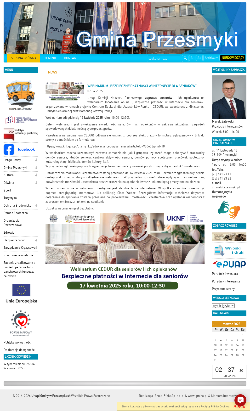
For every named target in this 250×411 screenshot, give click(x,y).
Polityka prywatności (17, 342)
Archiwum (211, 58)
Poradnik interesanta (226, 281)
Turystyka (10, 198)
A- (192, 58)
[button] (36, 160)
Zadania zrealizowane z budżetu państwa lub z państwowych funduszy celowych (19, 269)
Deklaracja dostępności (19, 350)
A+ (199, 58)
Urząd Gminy (12, 160)
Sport (7, 190)
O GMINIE (50, 58)
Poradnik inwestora (225, 274)
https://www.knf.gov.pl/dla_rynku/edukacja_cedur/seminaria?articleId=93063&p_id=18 (105, 146)
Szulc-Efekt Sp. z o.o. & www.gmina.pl (181, 396)
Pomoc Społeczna (16, 213)
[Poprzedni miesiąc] (214, 324)
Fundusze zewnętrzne (18, 255)
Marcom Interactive (224, 396)
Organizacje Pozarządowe (13, 223)
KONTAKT (71, 58)
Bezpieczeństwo (14, 240)
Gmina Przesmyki (15, 167)
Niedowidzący (233, 58)
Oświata (9, 183)
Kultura (9, 175)
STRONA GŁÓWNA (23, 58)
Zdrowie (9, 232)
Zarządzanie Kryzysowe (19, 247)
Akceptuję (239, 406)
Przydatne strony (223, 289)
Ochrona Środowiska (17, 205)
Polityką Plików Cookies (215, 406)
